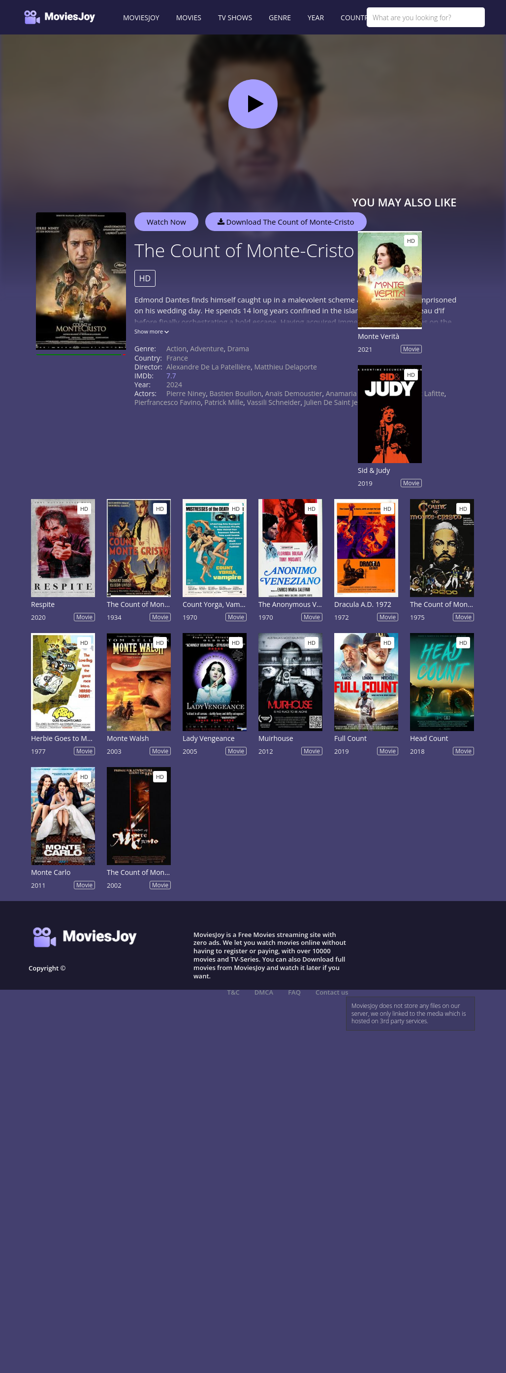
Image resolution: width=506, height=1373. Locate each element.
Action (176, 348)
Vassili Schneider (274, 402)
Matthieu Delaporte (285, 366)
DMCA (263, 992)
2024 (174, 384)
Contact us (332, 992)
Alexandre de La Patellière (208, 366)
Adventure (206, 348)
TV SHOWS (235, 17)
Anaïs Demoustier (293, 393)
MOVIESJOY (141, 17)
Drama (238, 348)
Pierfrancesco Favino (167, 402)
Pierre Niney (186, 393)
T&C (233, 992)
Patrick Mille (223, 402)
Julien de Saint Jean (335, 402)
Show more (151, 331)
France (177, 358)
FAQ (294, 992)
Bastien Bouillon (236, 393)
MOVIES (188, 17)
